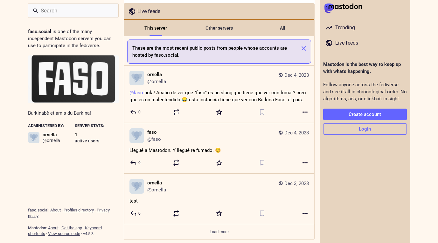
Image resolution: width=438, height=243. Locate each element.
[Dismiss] (304, 48)
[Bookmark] (262, 112)
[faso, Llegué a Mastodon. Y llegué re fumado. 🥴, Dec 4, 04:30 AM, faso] (219, 148)
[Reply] (135, 112)
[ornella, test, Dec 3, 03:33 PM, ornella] (219, 199)
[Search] (73, 10)
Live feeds (144, 11)
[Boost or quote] (176, 112)
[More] (305, 112)
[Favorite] (219, 112)
